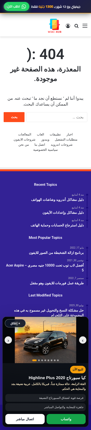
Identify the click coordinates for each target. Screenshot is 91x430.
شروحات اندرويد (61, 144)
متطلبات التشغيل (66, 139)
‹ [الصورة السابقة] (83, 340)
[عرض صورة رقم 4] (45, 360)
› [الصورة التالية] (8, 340)
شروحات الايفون (24, 139)
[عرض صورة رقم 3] (42, 360)
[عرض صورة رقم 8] (58, 360)
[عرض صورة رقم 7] (55, 360)
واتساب (66, 419)
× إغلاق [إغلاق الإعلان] (15, 323)
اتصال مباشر (25, 419)
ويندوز (45, 139)
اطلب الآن (16, 6)
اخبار (69, 134)
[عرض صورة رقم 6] (51, 360)
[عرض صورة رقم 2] (39, 360)
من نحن (23, 144)
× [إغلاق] (6, 6)
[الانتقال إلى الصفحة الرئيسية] (54, 25)
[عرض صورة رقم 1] (34, 360)
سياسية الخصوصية (45, 150)
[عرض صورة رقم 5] (48, 360)
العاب (40, 134)
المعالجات (24, 134)
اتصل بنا (39, 144)
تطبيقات (55, 134)
